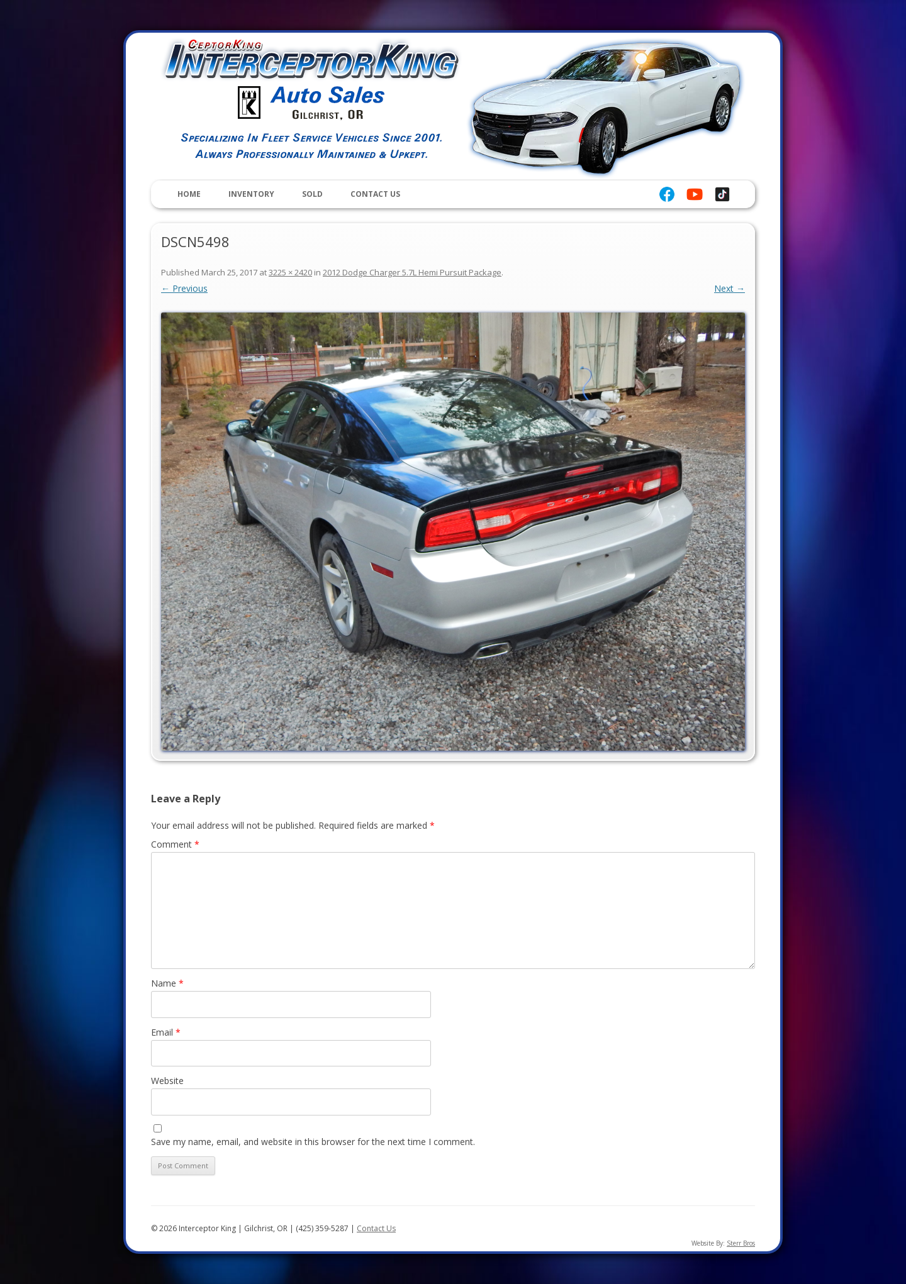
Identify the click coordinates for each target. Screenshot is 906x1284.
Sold (312, 194)
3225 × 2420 (290, 272)
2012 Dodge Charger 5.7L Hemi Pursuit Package (412, 272)
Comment (175, 844)
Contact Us (375, 194)
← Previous (184, 288)
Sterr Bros (741, 1243)
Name (167, 983)
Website (167, 1081)
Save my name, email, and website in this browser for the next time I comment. (313, 1142)
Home (189, 194)
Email (166, 1032)
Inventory (251, 194)
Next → (729, 288)
